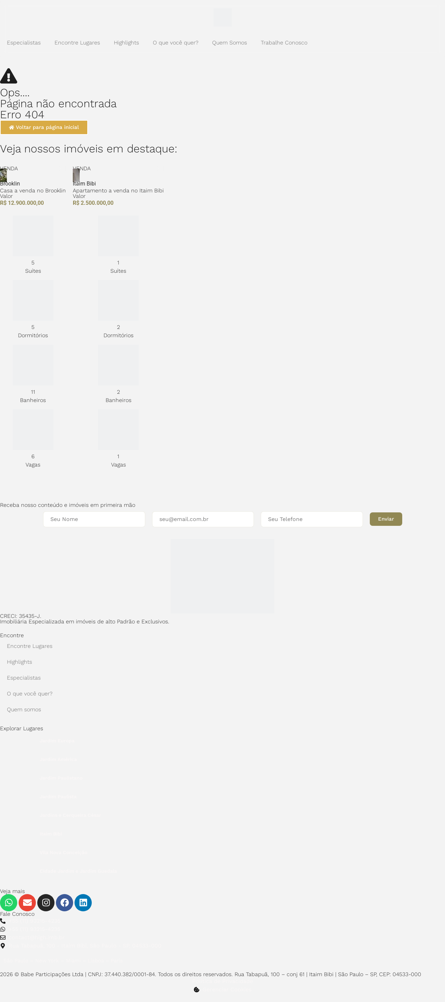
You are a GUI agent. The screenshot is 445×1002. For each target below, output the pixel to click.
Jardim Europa (57, 740)
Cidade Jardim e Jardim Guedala (78, 871)
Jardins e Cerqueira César (70, 815)
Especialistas (24, 42)
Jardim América (58, 759)
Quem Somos (229, 42)
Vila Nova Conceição (63, 852)
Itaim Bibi (51, 833)
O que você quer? (175, 42)
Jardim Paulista (58, 796)
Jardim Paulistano (61, 778)
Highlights (126, 42)
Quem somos (24, 709)
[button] (386, 519)
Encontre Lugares (77, 42)
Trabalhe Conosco (284, 42)
